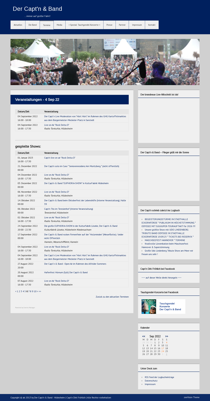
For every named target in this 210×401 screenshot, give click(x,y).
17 (162, 348)
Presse (109, 24)
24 (162, 351)
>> (40, 291)
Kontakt (151, 24)
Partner (122, 24)
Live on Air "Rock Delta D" (56, 124)
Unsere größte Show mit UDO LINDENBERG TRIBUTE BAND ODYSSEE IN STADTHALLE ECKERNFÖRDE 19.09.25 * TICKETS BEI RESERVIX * (168, 233)
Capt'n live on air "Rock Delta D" (59, 157)
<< (143, 336)
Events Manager (29, 308)
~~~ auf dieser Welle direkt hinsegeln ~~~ (161, 277)
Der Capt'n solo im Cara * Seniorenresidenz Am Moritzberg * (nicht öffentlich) (81, 166)
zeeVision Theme (191, 397)
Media (59, 24)
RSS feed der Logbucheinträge (159, 377)
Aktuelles (18, 24)
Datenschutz (151, 380)
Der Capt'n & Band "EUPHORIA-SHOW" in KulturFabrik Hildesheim (76, 183)
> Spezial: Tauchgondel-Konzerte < (84, 24)
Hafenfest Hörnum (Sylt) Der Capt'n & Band (66, 272)
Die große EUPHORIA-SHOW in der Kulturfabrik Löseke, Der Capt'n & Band (80, 225)
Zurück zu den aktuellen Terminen (112, 296)
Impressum (137, 24)
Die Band (33, 24)
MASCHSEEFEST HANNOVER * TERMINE (165, 240)
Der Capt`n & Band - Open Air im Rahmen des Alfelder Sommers (75, 263)
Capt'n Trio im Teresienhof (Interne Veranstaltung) (68, 208)
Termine (46, 25)
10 (35, 291)
